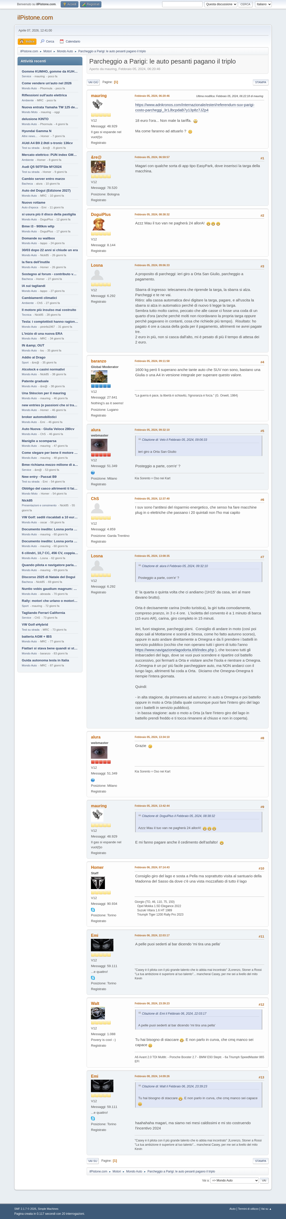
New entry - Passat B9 (39, 477)
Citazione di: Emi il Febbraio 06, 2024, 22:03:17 (174, 1013)
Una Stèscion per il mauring (44, 393)
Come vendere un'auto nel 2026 (46, 83)
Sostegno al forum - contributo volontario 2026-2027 (50, 274)
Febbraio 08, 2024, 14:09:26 (152, 1076)
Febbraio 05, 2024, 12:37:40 (152, 498)
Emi (94, 935)
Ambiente (28, 100)
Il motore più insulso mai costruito (49, 310)
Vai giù (93, 82)
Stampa (260, 82)
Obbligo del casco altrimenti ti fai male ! (50, 488)
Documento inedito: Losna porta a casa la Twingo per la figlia (50, 529)
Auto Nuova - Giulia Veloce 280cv (48, 429)
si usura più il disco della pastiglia (49, 214)
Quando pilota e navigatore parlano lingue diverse (50, 565)
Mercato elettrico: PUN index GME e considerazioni (50, 155)
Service (26, 76)
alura (95, 430)
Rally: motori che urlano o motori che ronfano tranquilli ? (50, 601)
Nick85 (27, 500)
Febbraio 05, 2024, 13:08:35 (152, 555)
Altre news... (29, 136)
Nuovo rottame (33, 202)
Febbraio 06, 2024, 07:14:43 (152, 867)
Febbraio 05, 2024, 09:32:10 (152, 429)
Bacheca (27, 183)
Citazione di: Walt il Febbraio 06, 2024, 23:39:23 (174, 1086)
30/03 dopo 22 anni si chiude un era (50, 250)
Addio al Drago (33, 357)
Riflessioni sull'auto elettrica (44, 95)
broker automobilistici (39, 417)
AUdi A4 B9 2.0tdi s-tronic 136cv (47, 143)
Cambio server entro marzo (43, 179)
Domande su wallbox (38, 238)
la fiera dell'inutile (36, 262)
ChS (95, 499)
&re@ (96, 157)
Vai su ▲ (266, 1208)
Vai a (205, 1180)
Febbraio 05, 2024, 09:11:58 (152, 360)
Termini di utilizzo (248, 1208)
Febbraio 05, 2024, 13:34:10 (152, 736)
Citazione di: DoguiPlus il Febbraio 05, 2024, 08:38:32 (178, 816)
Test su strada (30, 147)
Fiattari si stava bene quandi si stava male (50, 648)
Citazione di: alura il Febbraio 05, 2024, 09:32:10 (175, 566)
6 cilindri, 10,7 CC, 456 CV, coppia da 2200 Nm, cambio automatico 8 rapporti (50, 553)
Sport (25, 362)
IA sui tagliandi (33, 286)
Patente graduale (35, 381)
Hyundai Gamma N (36, 131)
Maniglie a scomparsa (39, 441)
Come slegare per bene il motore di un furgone (50, 453)
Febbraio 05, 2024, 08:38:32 (152, 214)
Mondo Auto (29, 88)
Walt (95, 1003)
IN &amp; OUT (33, 345)
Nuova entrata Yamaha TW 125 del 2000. (50, 107)
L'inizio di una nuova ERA (42, 333)
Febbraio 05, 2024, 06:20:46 (152, 95)
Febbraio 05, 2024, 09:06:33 (152, 265)
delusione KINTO (35, 119)
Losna (97, 265)
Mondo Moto (29, 112)
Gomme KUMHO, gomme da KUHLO (50, 71)
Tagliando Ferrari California (43, 613)
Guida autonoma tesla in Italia (45, 660)
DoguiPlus (101, 214)
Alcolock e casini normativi (43, 369)
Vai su (92, 1160)
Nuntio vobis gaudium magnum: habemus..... (50, 589)
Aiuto (233, 1208)
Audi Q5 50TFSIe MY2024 (41, 167)
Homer (97, 867)
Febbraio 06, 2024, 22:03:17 (152, 935)
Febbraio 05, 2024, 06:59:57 (152, 157)
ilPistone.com (35, 17)
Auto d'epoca (30, 207)
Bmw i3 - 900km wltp (38, 226)
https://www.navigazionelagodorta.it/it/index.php (174, 650)
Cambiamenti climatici (39, 298)
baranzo (98, 361)
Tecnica (26, 314)
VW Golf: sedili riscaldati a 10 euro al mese (50, 517)
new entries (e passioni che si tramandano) (50, 405)
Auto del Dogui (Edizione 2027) (46, 190)
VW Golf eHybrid (35, 624)
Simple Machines (48, 1208)
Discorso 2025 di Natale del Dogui (48, 577)
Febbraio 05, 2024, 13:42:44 (152, 805)
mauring (99, 96)
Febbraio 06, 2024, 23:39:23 (152, 1003)
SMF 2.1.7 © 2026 (25, 1208)
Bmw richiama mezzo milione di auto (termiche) (50, 465)
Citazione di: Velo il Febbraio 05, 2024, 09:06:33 (174, 440)
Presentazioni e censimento (39, 505)
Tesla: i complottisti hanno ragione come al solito (50, 321)
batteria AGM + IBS (37, 636)
